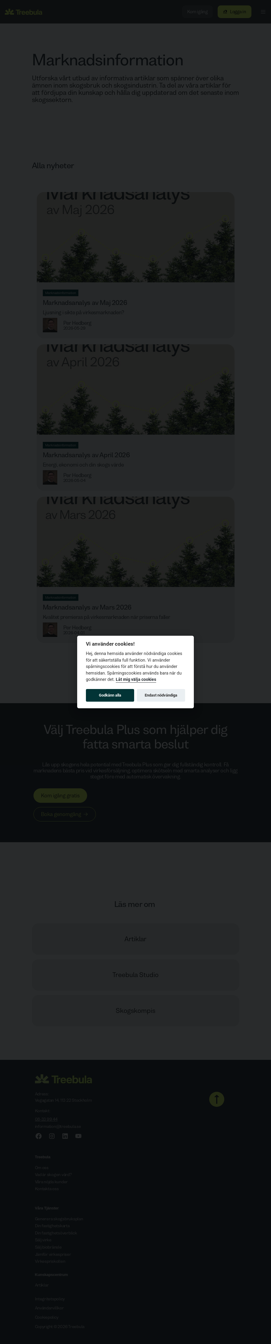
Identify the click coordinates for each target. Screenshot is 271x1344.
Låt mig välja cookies (136, 679)
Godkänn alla (110, 695)
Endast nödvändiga (161, 695)
